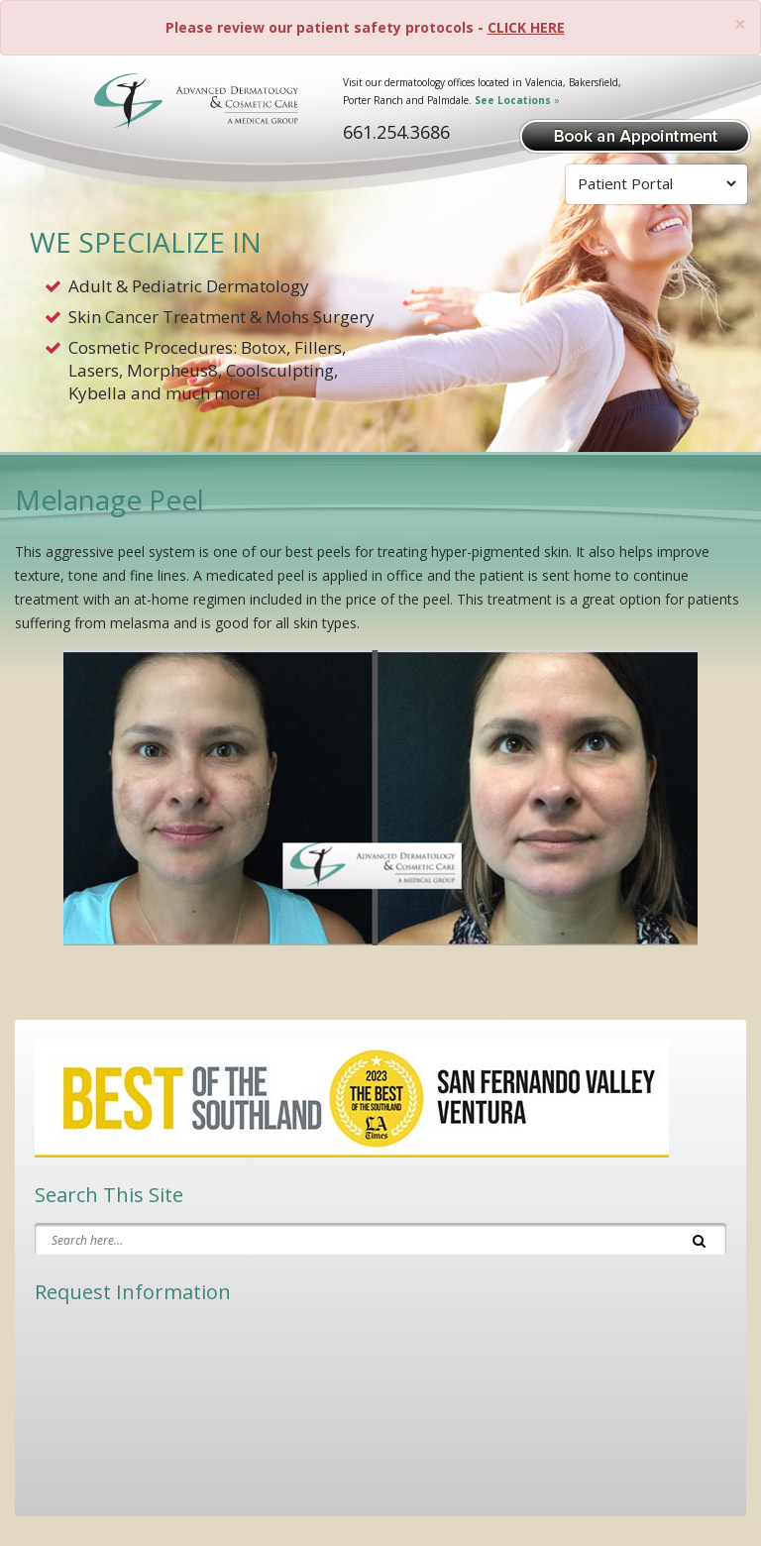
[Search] (699, 1239)
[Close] (740, 24)
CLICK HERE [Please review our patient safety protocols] (526, 27)
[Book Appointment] (635, 134)
